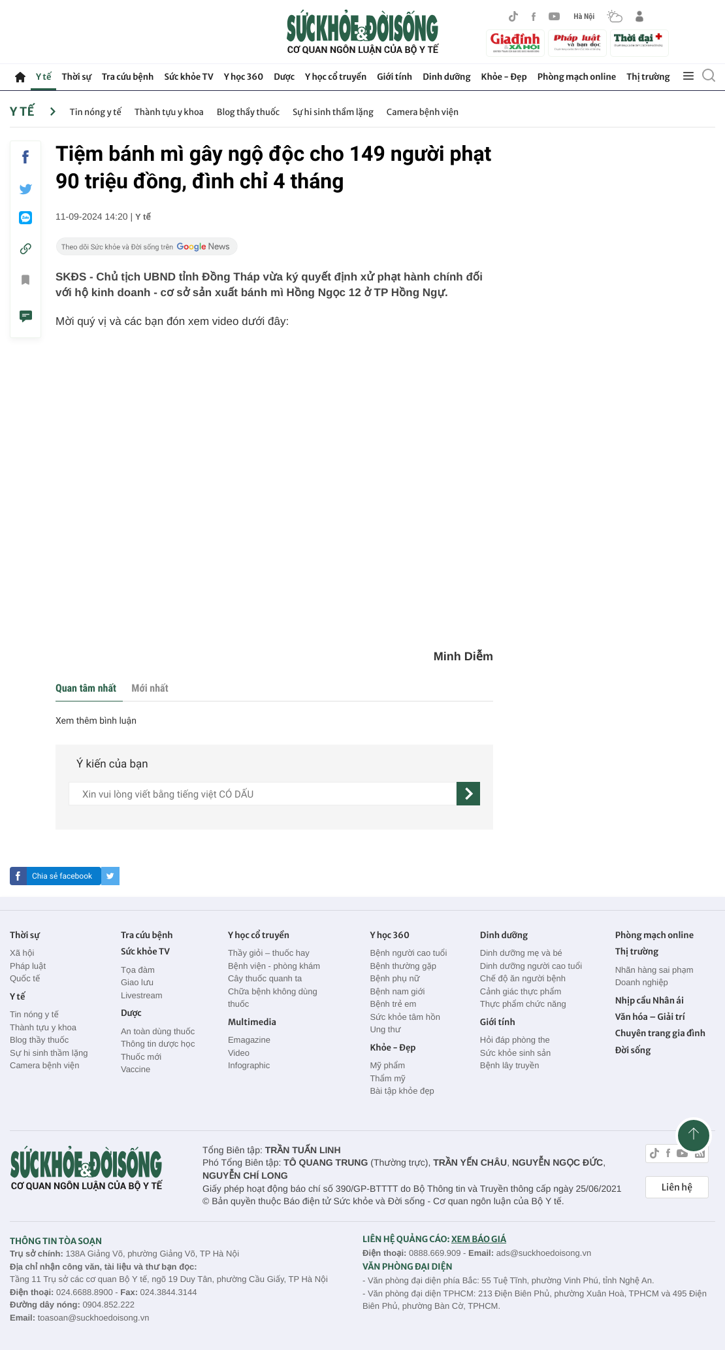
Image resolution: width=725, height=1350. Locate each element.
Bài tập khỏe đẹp (402, 1091)
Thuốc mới (141, 1057)
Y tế (43, 76)
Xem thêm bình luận (96, 721)
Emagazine (249, 1040)
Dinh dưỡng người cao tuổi (531, 966)
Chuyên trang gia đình (660, 1033)
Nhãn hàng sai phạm (654, 970)
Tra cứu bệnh (128, 76)
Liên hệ (677, 1187)
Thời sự (76, 76)
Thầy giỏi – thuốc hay (269, 953)
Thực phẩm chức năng (523, 1004)
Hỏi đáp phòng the (515, 1040)
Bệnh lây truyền (510, 1065)
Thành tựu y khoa (169, 112)
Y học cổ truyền (335, 76)
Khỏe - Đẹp (504, 76)
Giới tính (394, 76)
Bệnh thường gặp (403, 966)
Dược (284, 76)
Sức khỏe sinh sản (515, 1053)
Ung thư (385, 1029)
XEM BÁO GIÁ (478, 1239)
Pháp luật (28, 966)
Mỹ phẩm (387, 1065)
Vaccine (135, 1069)
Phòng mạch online (577, 76)
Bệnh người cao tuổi (408, 953)
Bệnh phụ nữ (394, 978)
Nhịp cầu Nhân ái (649, 1000)
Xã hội (22, 953)
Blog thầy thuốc (248, 112)
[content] (263, 793)
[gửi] (468, 793)
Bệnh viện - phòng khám (274, 966)
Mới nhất (149, 688)
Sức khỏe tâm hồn (405, 1017)
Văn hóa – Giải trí (650, 1017)
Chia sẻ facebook (62, 876)
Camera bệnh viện (423, 112)
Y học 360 (244, 76)
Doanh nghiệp (641, 982)
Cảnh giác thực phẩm (521, 991)
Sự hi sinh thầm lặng (333, 112)
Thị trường (647, 76)
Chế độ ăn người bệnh (523, 978)
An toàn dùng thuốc (158, 1031)
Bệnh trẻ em (393, 1004)
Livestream (142, 995)
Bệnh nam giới (397, 991)
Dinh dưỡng (446, 76)
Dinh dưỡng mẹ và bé (521, 953)
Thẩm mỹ (387, 1078)
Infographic (249, 1065)
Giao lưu (137, 982)
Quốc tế (25, 978)
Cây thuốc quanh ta (265, 978)
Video (239, 1053)
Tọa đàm (138, 970)
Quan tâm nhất (86, 688)
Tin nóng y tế (95, 112)
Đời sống (633, 1050)
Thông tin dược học (158, 1044)
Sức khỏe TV (188, 76)
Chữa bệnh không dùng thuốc (272, 998)
